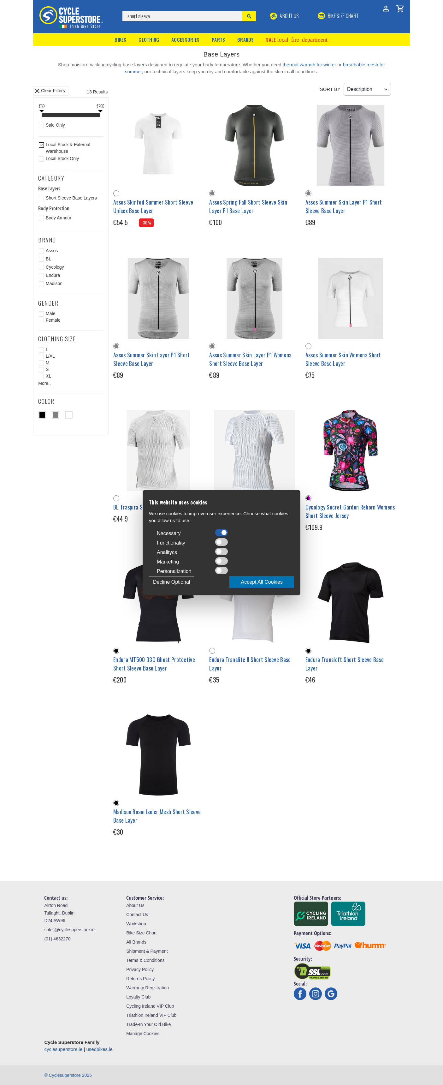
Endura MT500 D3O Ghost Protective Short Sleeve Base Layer (154, 663)
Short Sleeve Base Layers (71, 197)
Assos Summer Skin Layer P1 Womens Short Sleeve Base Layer (250, 359)
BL (48, 258)
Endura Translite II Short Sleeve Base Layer (250, 663)
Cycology (55, 267)
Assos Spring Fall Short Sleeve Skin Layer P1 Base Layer (248, 206)
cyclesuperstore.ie (63, 1049)
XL (48, 376)
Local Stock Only (62, 158)
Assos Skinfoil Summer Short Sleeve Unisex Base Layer (153, 206)
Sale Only (55, 125)
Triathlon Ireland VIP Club (151, 1015)
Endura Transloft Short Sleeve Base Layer (344, 663)
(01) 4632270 (57, 938)
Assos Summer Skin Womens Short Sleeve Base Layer (343, 359)
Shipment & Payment (147, 951)
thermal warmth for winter (309, 64)
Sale (296, 39)
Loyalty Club (138, 996)
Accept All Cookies (262, 582)
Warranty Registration (147, 987)
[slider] (41, 115)
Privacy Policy (140, 969)
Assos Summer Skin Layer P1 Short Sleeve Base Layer (343, 206)
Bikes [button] (121, 39)
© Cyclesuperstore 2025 (68, 1075)
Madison (54, 283)
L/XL (50, 356)
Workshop (136, 923)
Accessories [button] (185, 39)
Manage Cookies (142, 1033)
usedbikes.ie (99, 1049)
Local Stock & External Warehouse (68, 148)
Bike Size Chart (141, 932)
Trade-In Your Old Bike (148, 1024)
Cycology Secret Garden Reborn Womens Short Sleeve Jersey (350, 511)
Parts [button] (218, 39)
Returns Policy (140, 978)
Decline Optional (171, 582)
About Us (284, 16)
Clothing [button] (149, 39)
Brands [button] (245, 39)
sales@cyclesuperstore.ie (69, 929)
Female (53, 320)
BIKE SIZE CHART (338, 16)
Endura (53, 275)
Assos (52, 250)
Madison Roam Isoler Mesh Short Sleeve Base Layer (157, 816)
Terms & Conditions (145, 960)
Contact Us (137, 914)
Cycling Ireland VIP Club (150, 1006)
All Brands (136, 942)
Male (50, 313)
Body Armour (58, 217)
